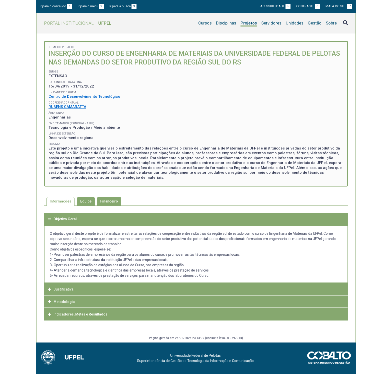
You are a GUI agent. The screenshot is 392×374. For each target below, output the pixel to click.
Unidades (295, 23)
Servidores (271, 23)
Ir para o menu (91, 6)
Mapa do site (339, 6)
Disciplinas (226, 23)
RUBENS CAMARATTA (67, 106)
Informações (60, 201)
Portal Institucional (78, 23)
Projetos (248, 23)
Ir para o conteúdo (56, 6)
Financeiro (109, 201)
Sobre (331, 23)
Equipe (86, 201)
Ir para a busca (123, 6)
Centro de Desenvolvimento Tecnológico (84, 96)
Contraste (308, 6)
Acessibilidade (275, 6)
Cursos (205, 23)
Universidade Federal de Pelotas (195, 356)
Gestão (315, 23)
